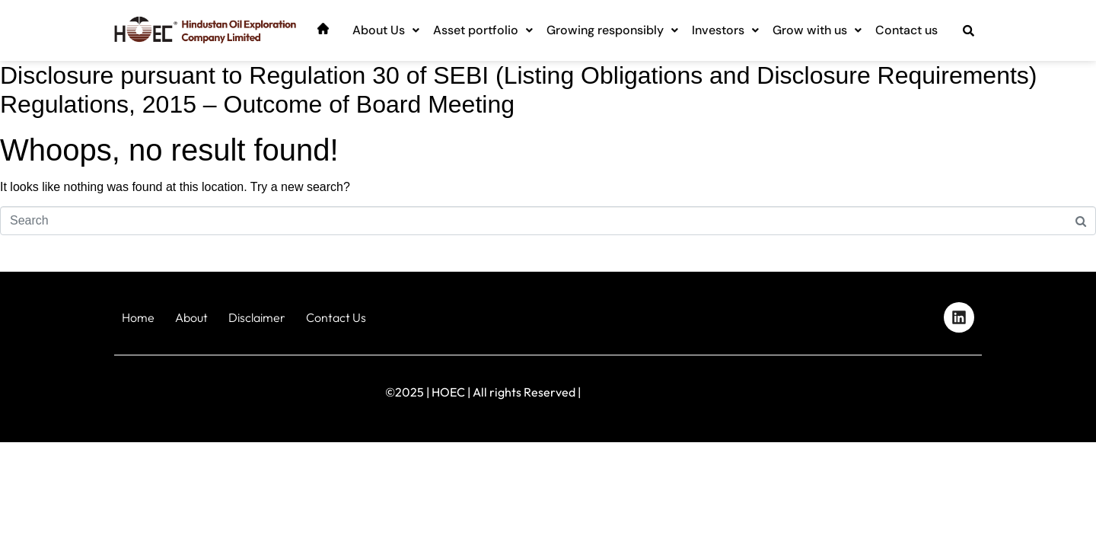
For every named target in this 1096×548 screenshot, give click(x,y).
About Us (385, 30)
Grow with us (817, 30)
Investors (725, 30)
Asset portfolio (483, 30)
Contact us (906, 30)
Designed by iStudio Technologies (916, 388)
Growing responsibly (612, 30)
